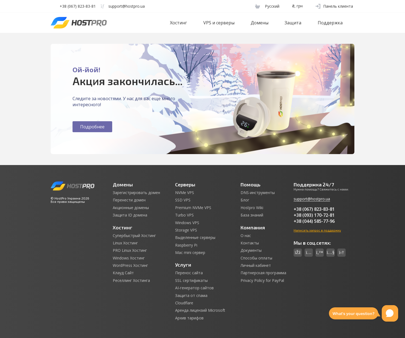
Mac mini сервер (190, 252)
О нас (246, 235)
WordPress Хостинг (130, 265)
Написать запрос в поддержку (317, 230)
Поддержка (334, 23)
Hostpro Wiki (252, 207)
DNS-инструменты (258, 192)
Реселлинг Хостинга (131, 280)
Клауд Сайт (123, 272)
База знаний (252, 215)
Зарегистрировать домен (136, 192)
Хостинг (182, 23)
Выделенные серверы (195, 237)
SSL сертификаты (191, 280)
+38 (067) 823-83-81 (314, 209)
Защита (297, 23)
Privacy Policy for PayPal (262, 280)
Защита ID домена (130, 215)
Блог (245, 200)
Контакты (250, 243)
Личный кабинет (256, 265)
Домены (263, 23)
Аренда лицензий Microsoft (200, 310)
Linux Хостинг (125, 243)
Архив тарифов (189, 318)
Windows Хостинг (129, 258)
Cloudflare (184, 303)
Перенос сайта (189, 272)
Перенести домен (129, 200)
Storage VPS (186, 230)
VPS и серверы (222, 23)
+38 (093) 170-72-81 (314, 215)
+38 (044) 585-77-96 (314, 221)
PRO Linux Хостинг (130, 250)
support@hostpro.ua (312, 198)
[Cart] (257, 6)
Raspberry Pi (186, 245)
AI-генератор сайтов (194, 287)
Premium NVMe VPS (193, 207)
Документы (251, 250)
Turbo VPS (184, 215)
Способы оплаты (256, 258)
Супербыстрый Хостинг (134, 235)
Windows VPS (187, 222)
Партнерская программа (263, 272)
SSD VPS (182, 200)
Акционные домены (131, 207)
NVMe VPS (184, 192)
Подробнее (92, 127)
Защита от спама (191, 295)
